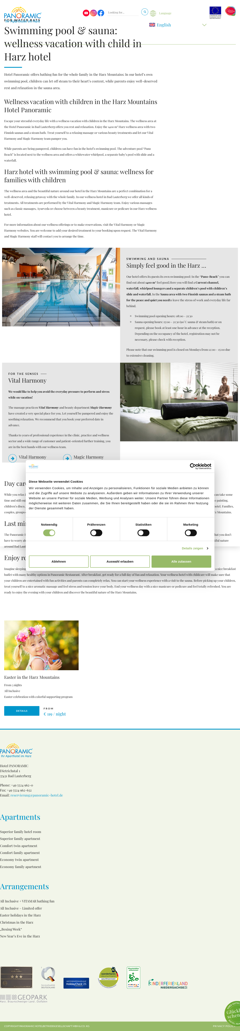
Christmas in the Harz (16, 922)
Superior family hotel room (20, 831)
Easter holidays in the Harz (20, 915)
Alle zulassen (181, 561)
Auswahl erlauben (119, 561)
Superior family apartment (20, 838)
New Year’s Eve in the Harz (20, 936)
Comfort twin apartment (18, 845)
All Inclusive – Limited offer (21, 908)
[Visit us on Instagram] (93, 15)
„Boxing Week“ (11, 929)
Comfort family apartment (20, 852)
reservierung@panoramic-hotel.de (36, 795)
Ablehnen (59, 561)
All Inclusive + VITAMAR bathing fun (27, 901)
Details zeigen (192, 548)
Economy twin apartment (19, 859)
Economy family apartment (20, 866)
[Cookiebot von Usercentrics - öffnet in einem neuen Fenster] (193, 466)
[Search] (144, 11)
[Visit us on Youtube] (86, 15)
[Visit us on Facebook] (100, 15)
